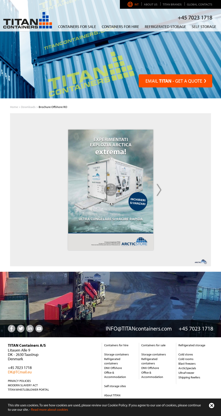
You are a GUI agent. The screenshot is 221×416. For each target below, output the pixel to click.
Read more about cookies (49, 409)
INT (134, 4)
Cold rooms (185, 359)
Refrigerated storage (191, 345)
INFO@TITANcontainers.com (139, 328)
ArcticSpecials (187, 368)
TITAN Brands (172, 4)
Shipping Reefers (189, 377)
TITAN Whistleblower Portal (28, 390)
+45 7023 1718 (195, 17)
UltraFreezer (186, 373)
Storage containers (116, 354)
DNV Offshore (113, 368)
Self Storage (204, 26)
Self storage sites (115, 386)
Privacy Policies (19, 381)
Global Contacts (199, 4)
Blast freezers (187, 364)
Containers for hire (116, 345)
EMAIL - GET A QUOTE (175, 81)
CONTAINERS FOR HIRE (120, 26)
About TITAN (112, 395)
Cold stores (185, 354)
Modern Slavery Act (23, 385)
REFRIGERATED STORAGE (165, 26)
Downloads (28, 107)
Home (14, 107)
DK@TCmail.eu (20, 371)
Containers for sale (77, 26)
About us (150, 4)
